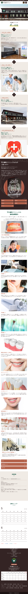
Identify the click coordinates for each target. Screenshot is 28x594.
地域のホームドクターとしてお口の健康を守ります (6, 35)
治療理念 (7, 200)
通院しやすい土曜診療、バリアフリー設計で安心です (7, 101)
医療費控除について (13, 464)
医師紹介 (20, 200)
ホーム (2, 584)
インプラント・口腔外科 (5, 587)
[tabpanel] (14, 12)
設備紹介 (20, 203)
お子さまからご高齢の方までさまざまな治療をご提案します (7, 68)
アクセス (7, 205)
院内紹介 (7, 203)
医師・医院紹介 (9, 584)
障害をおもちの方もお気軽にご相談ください (6, 133)
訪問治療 (21, 587)
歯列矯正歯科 (11, 587)
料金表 (13, 460)
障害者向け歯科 (16, 587)
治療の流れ (13, 467)
